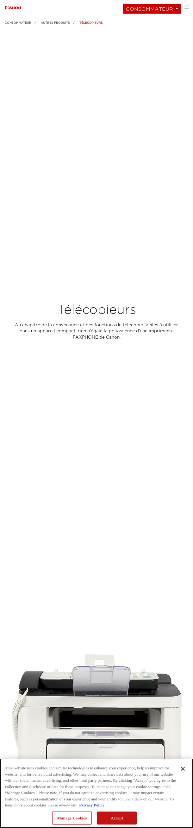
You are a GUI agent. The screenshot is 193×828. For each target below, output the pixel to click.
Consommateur (149, 9)
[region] (96, 793)
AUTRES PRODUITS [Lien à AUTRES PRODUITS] (55, 22)
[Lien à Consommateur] (13, 7)
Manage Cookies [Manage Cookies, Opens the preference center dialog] (72, 818)
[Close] (183, 769)
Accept (117, 818)
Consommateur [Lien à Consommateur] (18, 22)
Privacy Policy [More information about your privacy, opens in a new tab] (91, 805)
